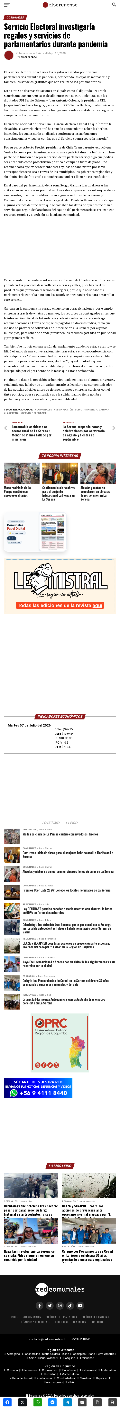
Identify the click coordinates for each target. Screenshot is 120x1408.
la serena (12, 413)
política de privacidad (95, 1317)
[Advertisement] (60, 248)
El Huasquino (67, 1358)
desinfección (64, 409)
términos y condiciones (35, 1322)
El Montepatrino (69, 1374)
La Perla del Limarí (20, 1378)
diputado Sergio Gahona (93, 409)
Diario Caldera (51, 1354)
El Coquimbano (48, 1370)
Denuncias (79, 1322)
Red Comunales (32, 1317)
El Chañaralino (31, 1354)
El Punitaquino (43, 1378)
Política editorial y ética (61, 1317)
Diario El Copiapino (74, 1354)
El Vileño (70, 1382)
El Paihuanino (87, 1370)
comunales (44, 409)
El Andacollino (107, 1370)
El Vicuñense (68, 1370)
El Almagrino (12, 1354)
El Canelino (84, 1378)
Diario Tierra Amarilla (101, 1354)
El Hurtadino (49, 1374)
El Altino (31, 1358)
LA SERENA (60, 693)
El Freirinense (85, 1358)
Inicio (14, 1317)
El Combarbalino (64, 1378)
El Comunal (11, 1370)
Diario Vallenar (47, 1358)
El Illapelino (100, 1378)
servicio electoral (35, 413)
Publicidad (62, 1322)
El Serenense (29, 1370)
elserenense (29, 57)
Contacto (97, 1322)
